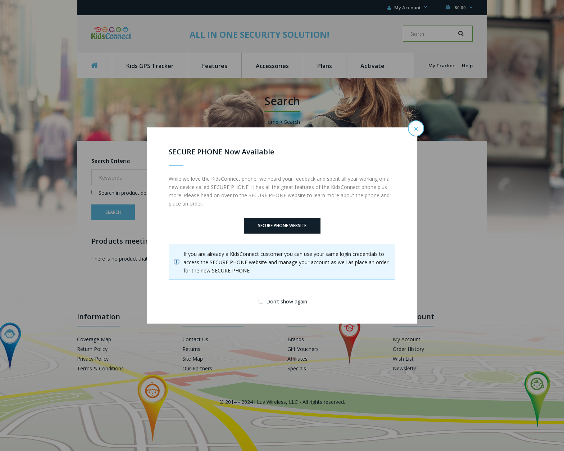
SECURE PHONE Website (282, 225)
